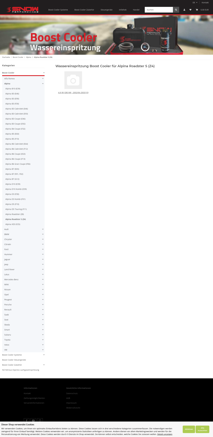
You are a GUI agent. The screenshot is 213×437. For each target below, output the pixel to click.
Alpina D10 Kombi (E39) (16, 189)
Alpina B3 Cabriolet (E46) (16, 108)
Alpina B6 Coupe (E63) (15, 154)
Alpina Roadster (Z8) (14, 214)
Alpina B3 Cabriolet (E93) (16, 113)
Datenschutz (72, 393)
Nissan (7, 289)
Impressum (71, 403)
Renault (7, 309)
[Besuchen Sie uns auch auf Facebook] (26, 420)
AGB (68, 398)
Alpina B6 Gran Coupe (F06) (17, 164)
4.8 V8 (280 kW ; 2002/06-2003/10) (73, 92)
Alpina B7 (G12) (12, 179)
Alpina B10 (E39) (12, 88)
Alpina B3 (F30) (12, 103)
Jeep (6, 264)
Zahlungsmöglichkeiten (34, 398)
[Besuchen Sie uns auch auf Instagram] (40, 420)
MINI (6, 284)
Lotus (6, 274)
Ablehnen (189, 429)
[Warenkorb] (202, 9)
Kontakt (205, 2)
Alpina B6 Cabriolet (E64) (16, 144)
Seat (6, 319)
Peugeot (8, 299)
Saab (6, 314)
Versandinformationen (34, 403)
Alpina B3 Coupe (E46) (15, 118)
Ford (6, 249)
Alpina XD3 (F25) (12, 224)
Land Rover (9, 269)
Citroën (7, 244)
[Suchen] (159, 10)
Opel (6, 294)
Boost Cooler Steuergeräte (14, 360)
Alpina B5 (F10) (12, 139)
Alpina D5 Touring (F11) (16, 209)
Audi (6, 229)
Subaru (7, 334)
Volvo (6, 344)
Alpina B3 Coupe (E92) (15, 123)
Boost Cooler (8, 72)
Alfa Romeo (9, 78)
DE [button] (194, 2)
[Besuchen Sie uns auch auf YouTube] (33, 420)
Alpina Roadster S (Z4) (15, 219)
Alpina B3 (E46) (12, 93)
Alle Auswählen (202, 429)
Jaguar (7, 259)
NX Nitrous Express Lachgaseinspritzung (20, 370)
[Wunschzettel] (190, 9)
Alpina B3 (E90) (12, 98)
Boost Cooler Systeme (12, 355)
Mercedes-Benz (11, 279)
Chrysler (8, 239)
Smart (7, 329)
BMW (6, 234)
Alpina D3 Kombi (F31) (15, 199)
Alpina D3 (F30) (12, 194)
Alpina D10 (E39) (12, 184)
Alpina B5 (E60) (12, 133)
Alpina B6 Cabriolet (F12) (16, 149)
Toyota (7, 339)
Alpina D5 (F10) (12, 204)
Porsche (8, 304)
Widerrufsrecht (73, 407)
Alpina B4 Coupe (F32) (15, 128)
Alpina (7, 83)
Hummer (8, 254)
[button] (184, 9)
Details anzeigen (164, 434)
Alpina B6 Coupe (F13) (15, 159)
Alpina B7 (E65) (12, 169)
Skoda (7, 324)
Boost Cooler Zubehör (12, 365)
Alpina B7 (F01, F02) (14, 174)
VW (5, 349)
